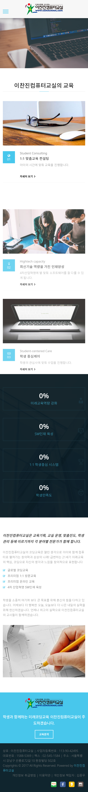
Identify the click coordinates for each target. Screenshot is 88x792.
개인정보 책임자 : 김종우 (69, 775)
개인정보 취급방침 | (25, 775)
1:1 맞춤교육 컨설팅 (34, 164)
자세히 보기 (27, 182)
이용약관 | (46, 775)
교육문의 (44, 734)
